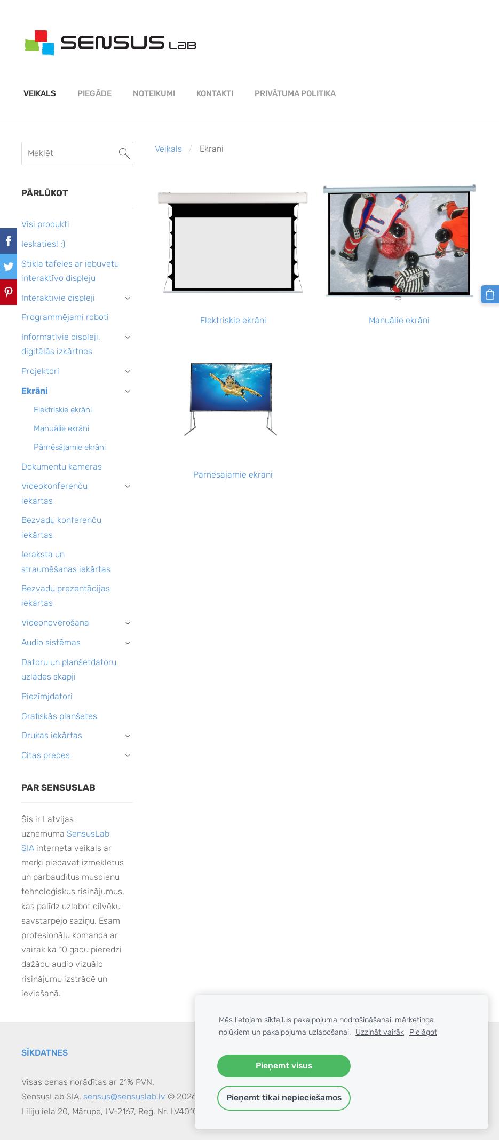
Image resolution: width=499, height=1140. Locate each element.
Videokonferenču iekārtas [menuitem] (54, 493)
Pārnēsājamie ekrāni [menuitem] (70, 447)
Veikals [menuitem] (39, 93)
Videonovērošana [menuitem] (55, 623)
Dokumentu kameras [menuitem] (61, 467)
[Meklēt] (77, 153)
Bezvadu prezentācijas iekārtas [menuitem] (65, 595)
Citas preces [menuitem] (45, 755)
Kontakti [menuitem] (214, 93)
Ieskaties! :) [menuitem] (43, 244)
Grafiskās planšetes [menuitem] (59, 716)
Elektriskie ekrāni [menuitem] (63, 410)
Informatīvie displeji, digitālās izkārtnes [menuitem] (60, 344)
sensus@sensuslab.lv (124, 1096)
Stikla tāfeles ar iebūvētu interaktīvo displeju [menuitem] (70, 271)
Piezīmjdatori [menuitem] (47, 696)
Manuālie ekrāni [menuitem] (61, 428)
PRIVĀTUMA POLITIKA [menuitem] (295, 93)
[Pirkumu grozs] (490, 294)
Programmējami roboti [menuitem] (65, 317)
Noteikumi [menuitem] (154, 93)
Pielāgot (423, 1032)
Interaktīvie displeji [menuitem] (58, 298)
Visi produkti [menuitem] (45, 224)
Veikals (168, 149)
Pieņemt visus (284, 1065)
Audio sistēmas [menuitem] (51, 642)
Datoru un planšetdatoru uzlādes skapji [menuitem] (68, 669)
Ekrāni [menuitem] (34, 391)
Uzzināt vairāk (379, 1032)
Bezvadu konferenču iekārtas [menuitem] (61, 527)
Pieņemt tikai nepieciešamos (284, 1097)
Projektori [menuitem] (40, 371)
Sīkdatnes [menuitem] (44, 1053)
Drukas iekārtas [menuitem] (51, 735)
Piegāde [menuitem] (94, 93)
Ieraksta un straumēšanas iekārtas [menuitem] (65, 561)
